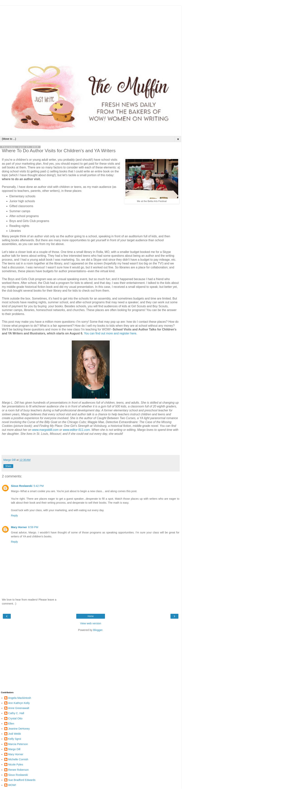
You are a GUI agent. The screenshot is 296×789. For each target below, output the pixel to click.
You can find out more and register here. (111, 333)
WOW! (12, 785)
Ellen (11, 723)
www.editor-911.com (76, 429)
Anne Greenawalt (18, 708)
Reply (14, 515)
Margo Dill (14, 749)
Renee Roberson (18, 769)
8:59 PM (33, 527)
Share (8, 466)
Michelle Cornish (18, 759)
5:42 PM (39, 485)
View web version (90, 623)
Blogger (98, 630)
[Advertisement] (90, 32)
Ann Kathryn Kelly (19, 702)
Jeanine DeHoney (19, 728)
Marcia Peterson (18, 744)
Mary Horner (19, 527)
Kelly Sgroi (14, 738)
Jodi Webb (14, 733)
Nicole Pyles (15, 764)
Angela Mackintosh (19, 697)
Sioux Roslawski (21, 485)
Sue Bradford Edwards (21, 779)
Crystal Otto (15, 718)
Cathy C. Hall (16, 713)
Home (91, 616)
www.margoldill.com (45, 429)
